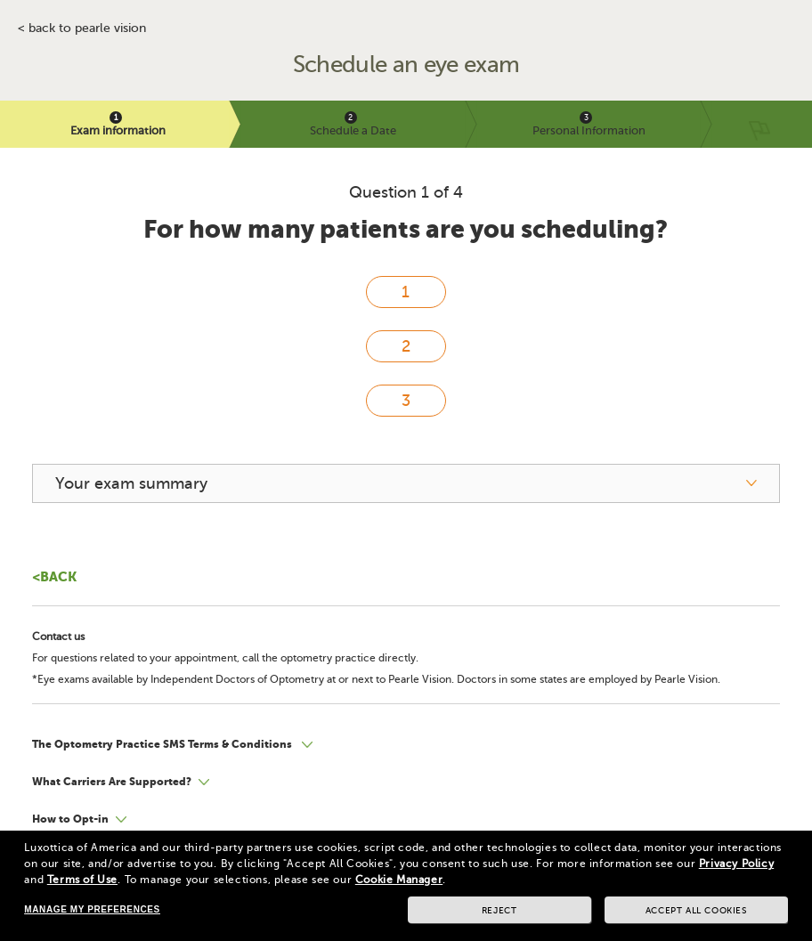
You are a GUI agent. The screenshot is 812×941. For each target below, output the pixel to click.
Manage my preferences (91, 909)
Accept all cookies (696, 910)
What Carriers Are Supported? (111, 781)
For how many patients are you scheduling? (405, 229)
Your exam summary (131, 483)
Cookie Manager (399, 879)
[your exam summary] (405, 483)
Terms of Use (82, 879)
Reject (499, 910)
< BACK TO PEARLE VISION (82, 28)
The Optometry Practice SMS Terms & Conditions (163, 744)
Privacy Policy (736, 863)
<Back (54, 576)
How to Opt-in (70, 819)
